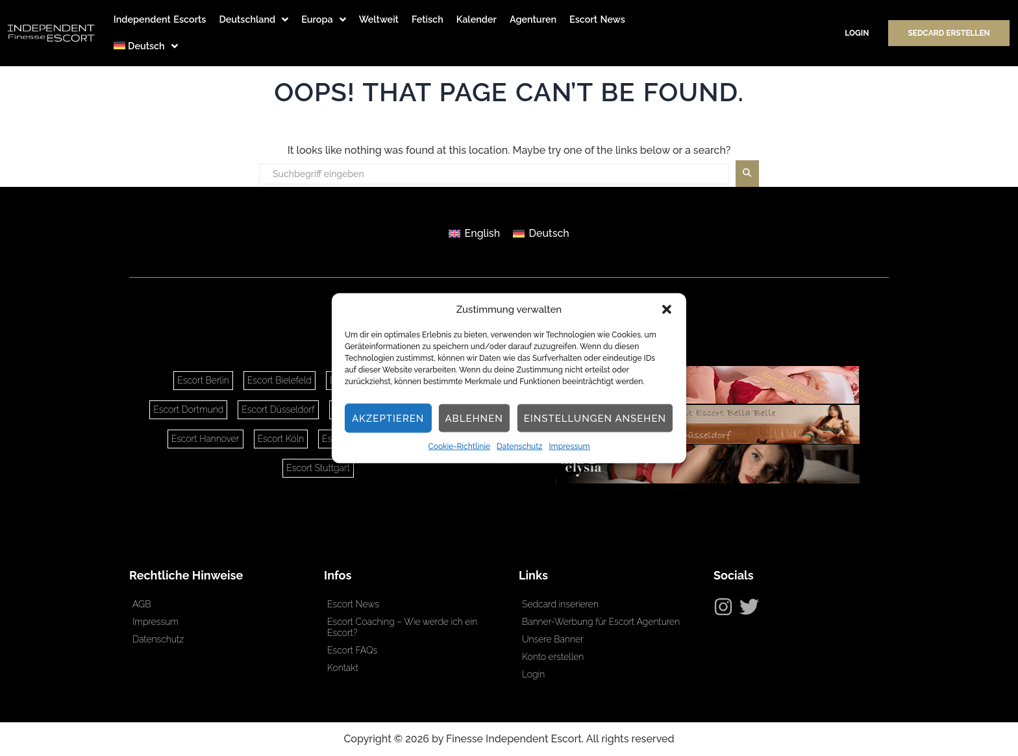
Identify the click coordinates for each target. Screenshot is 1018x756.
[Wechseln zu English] (474, 234)
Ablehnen (474, 418)
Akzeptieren (388, 418)
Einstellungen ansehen (595, 418)
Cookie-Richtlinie (459, 446)
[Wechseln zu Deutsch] (541, 234)
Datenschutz (519, 446)
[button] (666, 309)
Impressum (569, 446)
